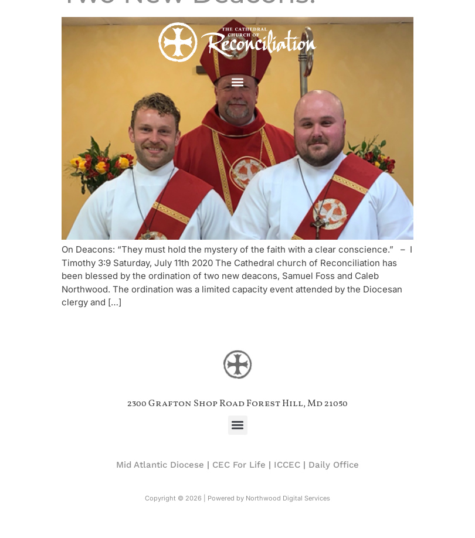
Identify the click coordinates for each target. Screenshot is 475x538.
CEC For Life (239, 464)
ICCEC (287, 464)
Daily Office (333, 464)
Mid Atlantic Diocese (160, 464)
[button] (237, 82)
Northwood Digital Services (288, 498)
